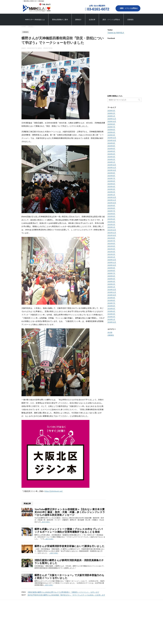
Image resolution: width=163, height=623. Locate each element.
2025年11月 (112, 119)
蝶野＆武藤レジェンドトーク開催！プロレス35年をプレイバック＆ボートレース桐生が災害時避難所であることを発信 (69, 530)
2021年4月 (111, 249)
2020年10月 (112, 265)
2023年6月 (111, 181)
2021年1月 (111, 257)
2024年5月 (111, 151)
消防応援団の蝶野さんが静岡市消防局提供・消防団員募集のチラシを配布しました (69, 561)
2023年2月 (111, 192)
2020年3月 (111, 281)
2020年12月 (112, 260)
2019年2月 (111, 317)
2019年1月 (111, 319)
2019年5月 (111, 309)
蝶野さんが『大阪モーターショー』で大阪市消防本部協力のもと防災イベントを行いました (69, 576)
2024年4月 (111, 154)
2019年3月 (111, 314)
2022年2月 (111, 224)
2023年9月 (111, 173)
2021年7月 (111, 241)
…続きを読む (45, 522)
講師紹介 (78, 19)
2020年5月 (111, 276)
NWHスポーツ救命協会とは (35, 19)
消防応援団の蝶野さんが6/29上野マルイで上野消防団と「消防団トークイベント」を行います (63, 592)
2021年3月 (111, 252)
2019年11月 (112, 292)
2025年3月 (111, 135)
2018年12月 (112, 322)
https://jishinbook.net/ (54, 491)
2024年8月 (111, 146)
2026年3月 (111, 111)
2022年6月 (111, 214)
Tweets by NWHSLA (116, 33)
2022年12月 (112, 197)
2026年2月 (111, 113)
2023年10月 (112, 170)
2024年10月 (112, 140)
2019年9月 (111, 298)
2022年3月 (111, 222)
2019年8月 (111, 300)
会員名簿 (92, 19)
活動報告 (130, 19)
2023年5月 (111, 184)
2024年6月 (111, 149)
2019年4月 (111, 311)
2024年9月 (111, 143)
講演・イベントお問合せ (128, 8)
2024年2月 (111, 159)
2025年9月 (111, 124)
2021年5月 (111, 246)
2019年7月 (111, 303)
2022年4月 (111, 219)
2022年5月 (111, 216)
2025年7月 (111, 127)
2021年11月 (112, 233)
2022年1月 (111, 227)
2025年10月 (112, 121)
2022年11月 (112, 200)
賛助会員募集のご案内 (60, 19)
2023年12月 (112, 165)
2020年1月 (111, 287)
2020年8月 (111, 271)
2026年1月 (111, 116)
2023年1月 (111, 195)
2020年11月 (112, 262)
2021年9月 (111, 238)
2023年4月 (111, 186)
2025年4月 (111, 132)
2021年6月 (111, 243)
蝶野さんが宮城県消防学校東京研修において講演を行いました (69, 546)
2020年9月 (111, 268)
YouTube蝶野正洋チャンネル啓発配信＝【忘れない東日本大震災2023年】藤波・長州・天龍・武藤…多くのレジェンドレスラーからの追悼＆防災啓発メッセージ (70, 512)
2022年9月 (111, 205)
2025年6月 (111, 130)
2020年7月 (111, 273)
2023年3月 (111, 189)
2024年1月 (111, 162)
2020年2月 (111, 284)
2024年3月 (111, 157)
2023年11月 (112, 167)
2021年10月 (112, 235)
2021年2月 (111, 254)
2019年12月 (112, 290)
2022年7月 (111, 211)
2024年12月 (112, 138)
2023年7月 (111, 178)
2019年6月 (111, 306)
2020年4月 (111, 279)
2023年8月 (111, 176)
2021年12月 (112, 230)
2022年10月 (112, 203)
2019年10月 (112, 295)
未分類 (110, 332)
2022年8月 (111, 208)
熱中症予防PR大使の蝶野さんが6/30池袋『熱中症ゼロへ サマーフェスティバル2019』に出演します (66, 595)
